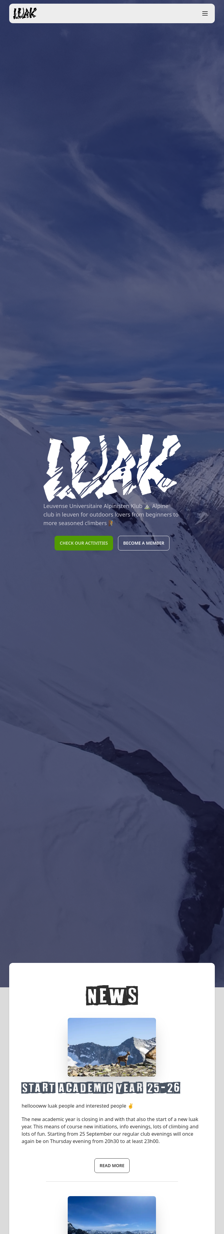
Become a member (143, 543)
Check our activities (84, 543)
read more (112, 1165)
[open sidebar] (205, 13)
